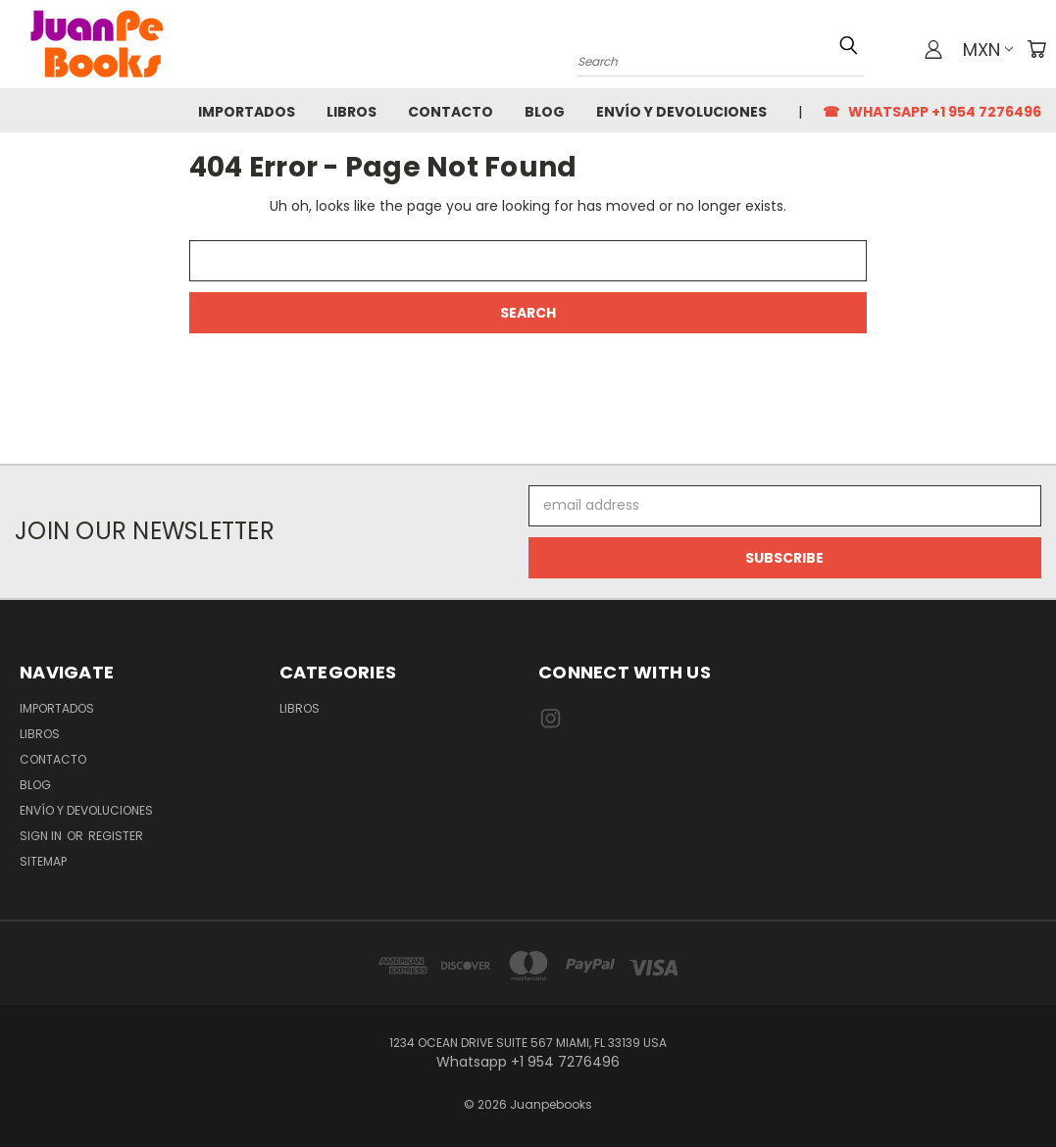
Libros (352, 112)
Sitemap (43, 861)
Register (115, 835)
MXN (988, 49)
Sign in (42, 835)
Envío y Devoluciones (681, 112)
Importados (246, 112)
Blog (545, 112)
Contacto (450, 112)
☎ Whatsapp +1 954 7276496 (932, 112)
